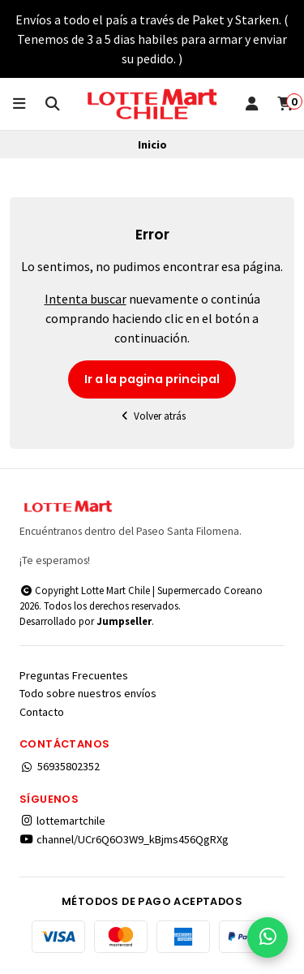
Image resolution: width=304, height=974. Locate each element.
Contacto (41, 712)
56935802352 (59, 766)
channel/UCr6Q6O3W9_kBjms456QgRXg (124, 839)
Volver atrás (152, 416)
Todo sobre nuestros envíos (87, 693)
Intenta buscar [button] (85, 299)
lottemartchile (62, 820)
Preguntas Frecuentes (73, 675)
